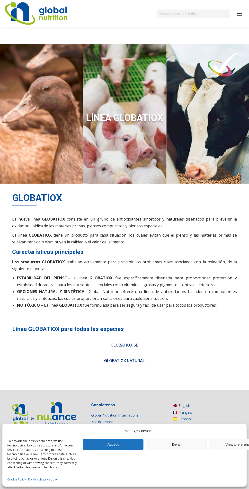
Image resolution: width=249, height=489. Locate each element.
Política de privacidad (43, 479)
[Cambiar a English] (184, 405)
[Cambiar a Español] (184, 419)
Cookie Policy (16, 479)
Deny (176, 444)
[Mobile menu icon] (239, 13)
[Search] (193, 13)
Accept (113, 444)
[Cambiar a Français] (184, 412)
